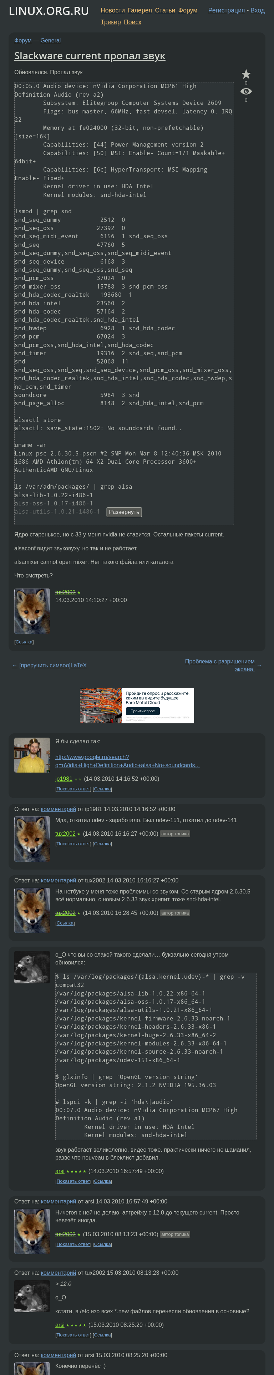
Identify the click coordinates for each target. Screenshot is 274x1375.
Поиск (132, 22)
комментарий (58, 809)
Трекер (111, 22)
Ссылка (24, 642)
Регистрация (226, 10)
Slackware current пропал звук (90, 55)
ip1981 (63, 779)
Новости (113, 10)
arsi (60, 1171)
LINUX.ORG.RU (49, 10)
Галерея (140, 10)
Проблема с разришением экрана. (220, 665)
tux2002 (65, 592)
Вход (257, 10)
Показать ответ (73, 789)
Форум (187, 10)
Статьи (165, 10)
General (51, 40)
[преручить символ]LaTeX (53, 665)
